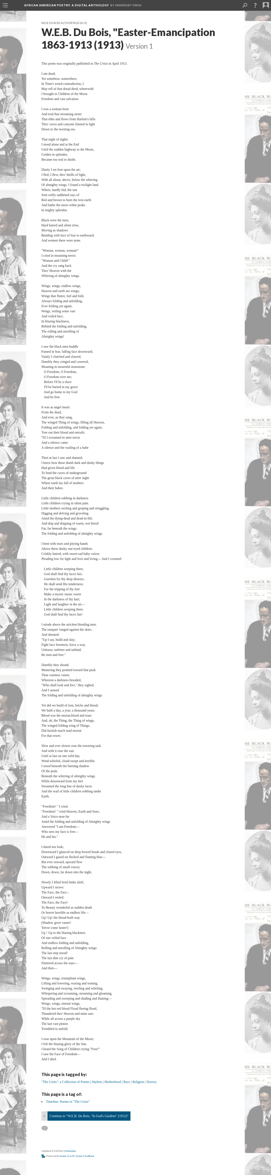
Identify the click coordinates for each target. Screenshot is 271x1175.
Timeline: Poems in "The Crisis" (68, 1101)
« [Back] (44, 1116)
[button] (255, 5)
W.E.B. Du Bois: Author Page (60, 23)
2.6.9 (71, 1156)
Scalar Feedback (85, 1156)
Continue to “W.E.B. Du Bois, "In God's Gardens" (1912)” (89, 1116)
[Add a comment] (46, 1128)
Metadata (70, 1150)
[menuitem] (5, 5)
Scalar (63, 1156)
